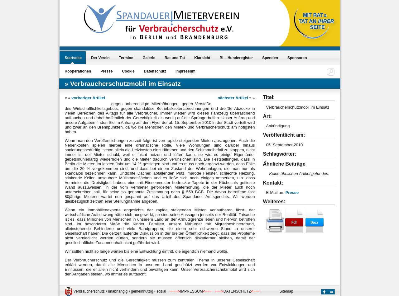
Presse (106, 71)
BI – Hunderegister (236, 58)
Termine (126, 58)
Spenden (270, 58)
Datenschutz (155, 71)
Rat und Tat (175, 58)
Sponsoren (297, 58)
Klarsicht (202, 58)
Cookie (128, 71)
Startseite (73, 58)
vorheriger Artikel (88, 98)
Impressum (185, 71)
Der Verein (100, 58)
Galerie (148, 58)
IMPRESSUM (191, 291)
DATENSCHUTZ (237, 291)
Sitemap (286, 291)
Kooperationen (78, 71)
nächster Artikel (233, 98)
